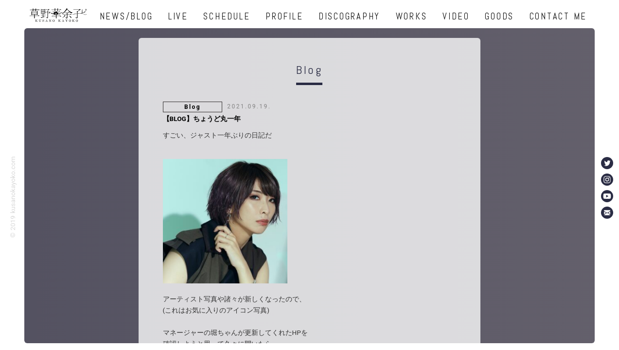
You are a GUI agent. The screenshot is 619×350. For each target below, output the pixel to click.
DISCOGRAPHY (349, 16)
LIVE (178, 16)
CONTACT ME (558, 16)
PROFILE (284, 16)
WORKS (411, 16)
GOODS (499, 16)
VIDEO (456, 16)
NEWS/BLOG (126, 16)
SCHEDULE (226, 16)
